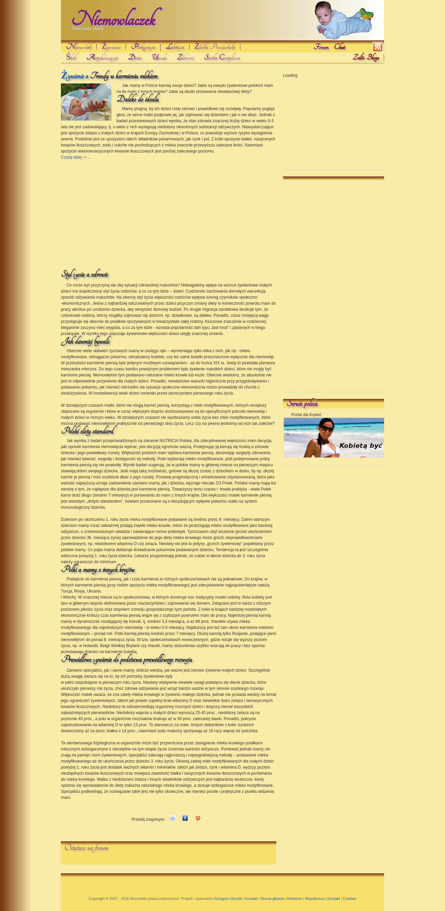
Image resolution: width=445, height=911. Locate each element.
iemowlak (78, 47)
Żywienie (111, 47)
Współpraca (314, 899)
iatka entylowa (222, 58)
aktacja (175, 47)
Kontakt (251, 899)
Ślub (71, 58)
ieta (134, 58)
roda (158, 58)
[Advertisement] (112, 211)
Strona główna (272, 899)
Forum (320, 47)
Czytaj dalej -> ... (76, 157)
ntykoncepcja (102, 58)
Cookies (349, 899)
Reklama (294, 899)
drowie (185, 58)
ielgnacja (143, 47)
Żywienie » (74, 76)
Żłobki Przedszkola (215, 47)
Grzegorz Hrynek (228, 899)
